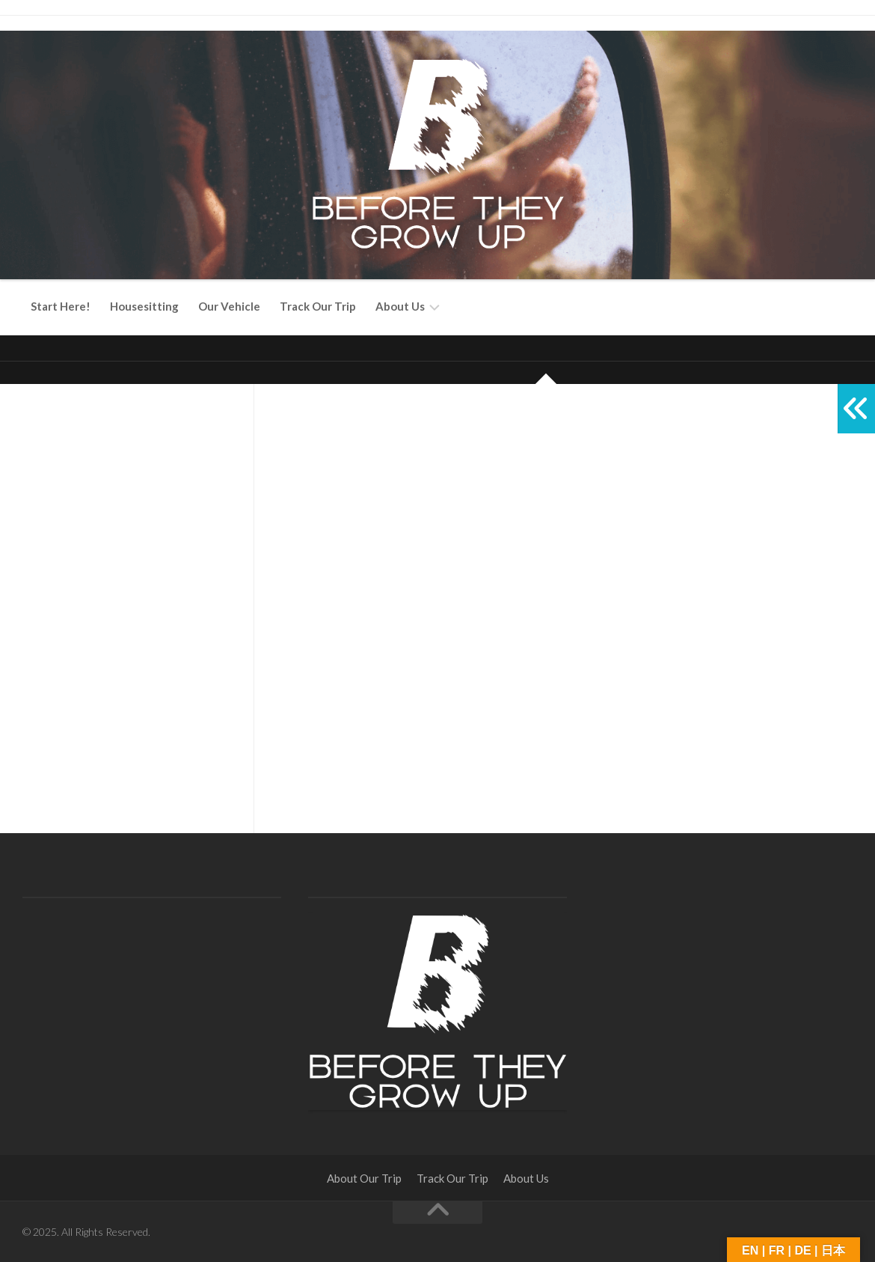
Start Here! (60, 306)
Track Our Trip (318, 306)
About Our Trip (364, 1178)
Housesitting (144, 306)
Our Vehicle (229, 306)
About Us (400, 306)
